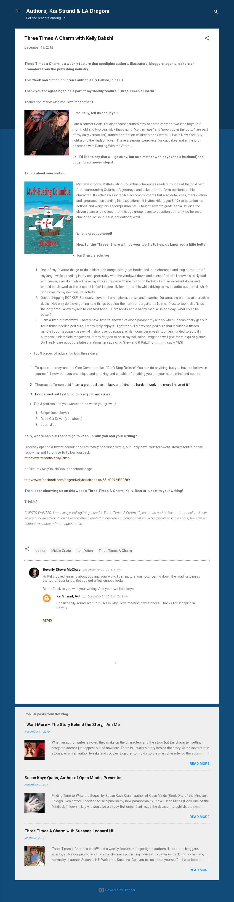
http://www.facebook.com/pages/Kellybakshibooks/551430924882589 (77, 480)
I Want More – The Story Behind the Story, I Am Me (72, 724)
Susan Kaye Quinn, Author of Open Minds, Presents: (72, 777)
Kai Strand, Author (71, 596)
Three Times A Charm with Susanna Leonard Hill (70, 830)
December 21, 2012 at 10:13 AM (108, 596)
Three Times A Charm (115, 551)
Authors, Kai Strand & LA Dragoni (67, 11)
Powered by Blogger (117, 890)
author (40, 551)
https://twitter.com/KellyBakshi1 (48, 458)
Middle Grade (61, 551)
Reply (47, 621)
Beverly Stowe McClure (62, 570)
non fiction (85, 551)
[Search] (216, 12)
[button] (207, 38)
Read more (200, 764)
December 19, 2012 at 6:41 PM (101, 569)
